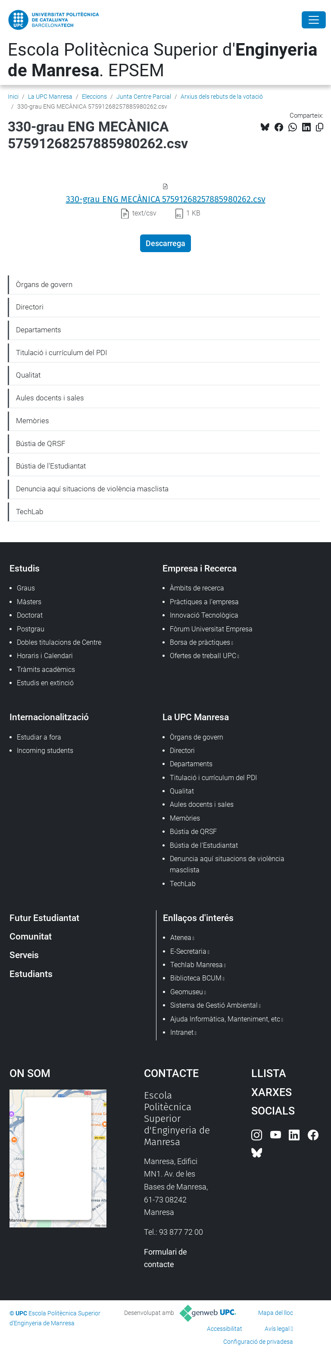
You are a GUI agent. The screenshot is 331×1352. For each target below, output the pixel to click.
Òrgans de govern (44, 284)
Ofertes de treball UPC (203, 656)
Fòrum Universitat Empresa (211, 629)
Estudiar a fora (39, 737)
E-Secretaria (188, 951)
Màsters (29, 602)
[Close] (314, 19)
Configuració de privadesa (258, 1341)
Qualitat (28, 375)
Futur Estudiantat (44, 917)
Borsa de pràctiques (200, 642)
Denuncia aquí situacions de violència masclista (92, 488)
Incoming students (45, 750)
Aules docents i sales (50, 397)
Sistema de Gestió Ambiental (214, 1005)
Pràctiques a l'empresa (204, 602)
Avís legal (277, 1328)
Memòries (32, 420)
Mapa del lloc (275, 1312)
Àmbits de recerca (197, 588)
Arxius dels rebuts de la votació (222, 96)
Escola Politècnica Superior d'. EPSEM (162, 60)
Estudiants (31, 973)
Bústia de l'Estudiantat (51, 466)
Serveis (24, 954)
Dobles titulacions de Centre (59, 642)
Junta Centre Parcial (143, 96)
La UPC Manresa (50, 96)
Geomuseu (186, 992)
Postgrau (30, 629)
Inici (13, 96)
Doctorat (30, 615)
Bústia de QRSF (41, 443)
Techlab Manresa (196, 965)
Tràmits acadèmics (46, 669)
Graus (26, 588)
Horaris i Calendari (45, 656)
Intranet (182, 1032)
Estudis (24, 568)
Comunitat (30, 936)
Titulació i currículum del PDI (61, 352)
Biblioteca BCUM (196, 978)
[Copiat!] (319, 127)
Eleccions (94, 96)
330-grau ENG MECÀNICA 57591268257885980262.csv (165, 199)
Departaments (38, 329)
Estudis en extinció (45, 683)
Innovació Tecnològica (204, 615)
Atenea (180, 938)
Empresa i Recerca (199, 568)
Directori (30, 307)
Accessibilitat (224, 1328)
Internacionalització (49, 717)
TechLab (29, 511)
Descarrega (165, 243)
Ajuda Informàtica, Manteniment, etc (225, 1019)
